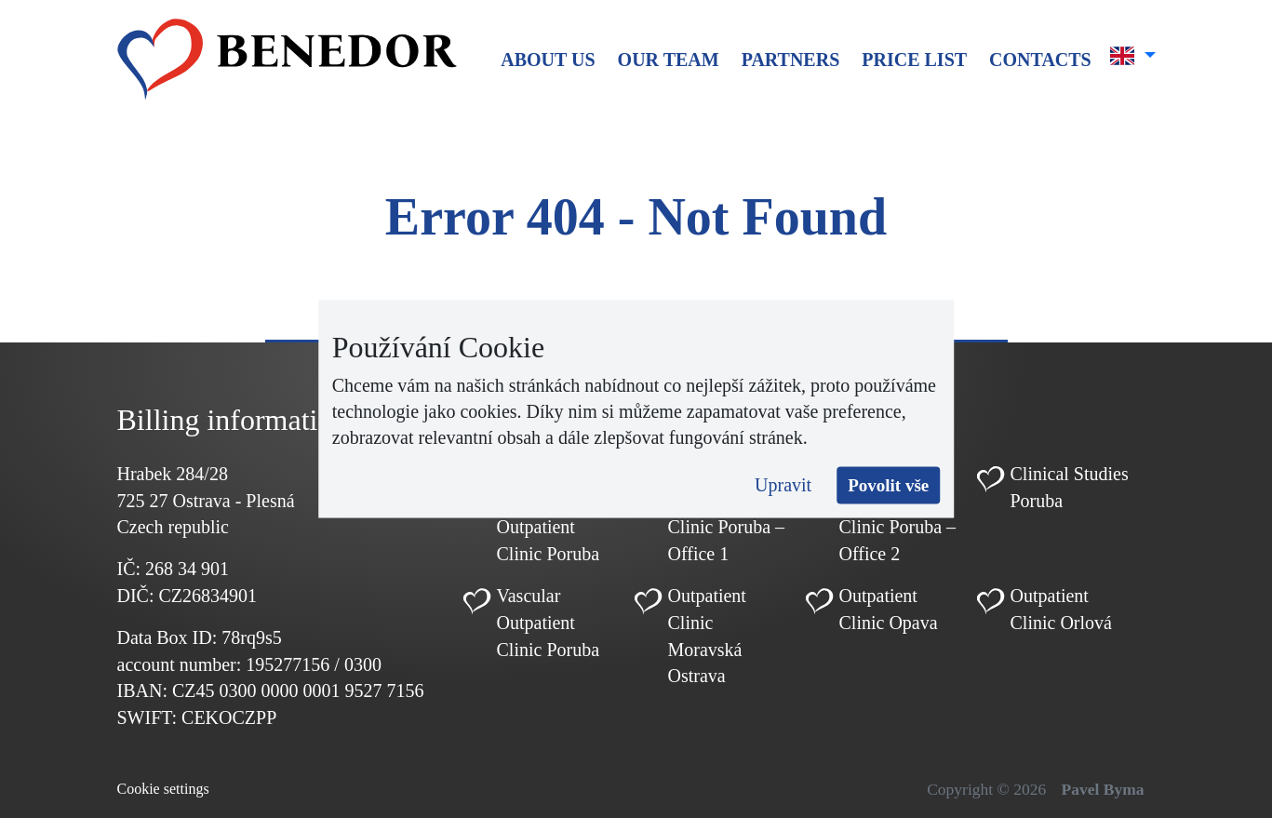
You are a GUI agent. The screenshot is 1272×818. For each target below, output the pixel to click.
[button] (1133, 56)
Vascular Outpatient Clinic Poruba (548, 622)
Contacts (1040, 59)
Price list (914, 59)
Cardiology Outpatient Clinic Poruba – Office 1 (726, 513)
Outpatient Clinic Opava (888, 609)
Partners (791, 59)
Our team (668, 59)
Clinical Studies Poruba (1070, 487)
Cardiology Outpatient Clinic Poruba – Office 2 (898, 513)
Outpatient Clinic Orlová (1061, 609)
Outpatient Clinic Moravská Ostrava (707, 635)
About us (548, 59)
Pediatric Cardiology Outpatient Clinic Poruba (548, 513)
